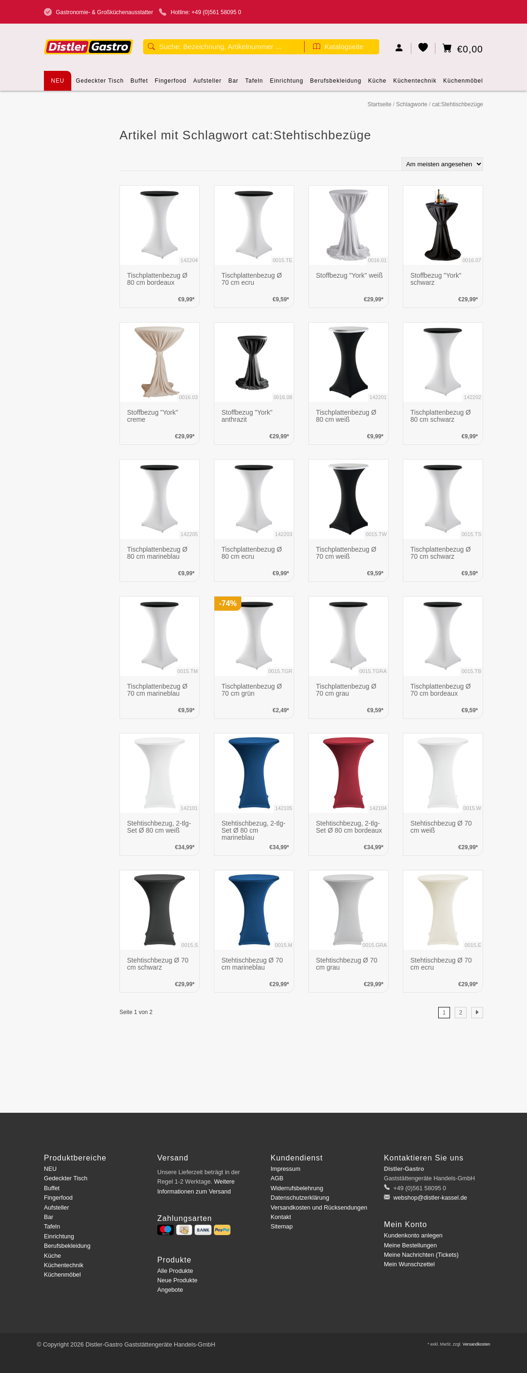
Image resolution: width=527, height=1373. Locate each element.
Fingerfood (171, 84)
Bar (233, 84)
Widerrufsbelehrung (297, 1188)
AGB (277, 1178)
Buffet (139, 84)
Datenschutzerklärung (300, 1197)
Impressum (285, 1168)
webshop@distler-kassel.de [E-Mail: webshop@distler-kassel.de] (430, 1197)
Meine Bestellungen (410, 1245)
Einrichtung (286, 84)
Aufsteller (207, 84)
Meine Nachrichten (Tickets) (421, 1254)
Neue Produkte (177, 1280)
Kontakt (281, 1216)
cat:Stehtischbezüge (457, 104)
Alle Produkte (175, 1270)
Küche (377, 84)
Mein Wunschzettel (409, 1264)
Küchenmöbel (463, 84)
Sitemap (282, 1226)
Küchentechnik (415, 84)
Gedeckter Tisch (100, 84)
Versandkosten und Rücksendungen (319, 1207)
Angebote (170, 1289)
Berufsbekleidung (336, 84)
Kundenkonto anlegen (413, 1235)
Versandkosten (476, 1344)
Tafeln (254, 84)
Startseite (379, 104)
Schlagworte (411, 104)
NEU (57, 80)
